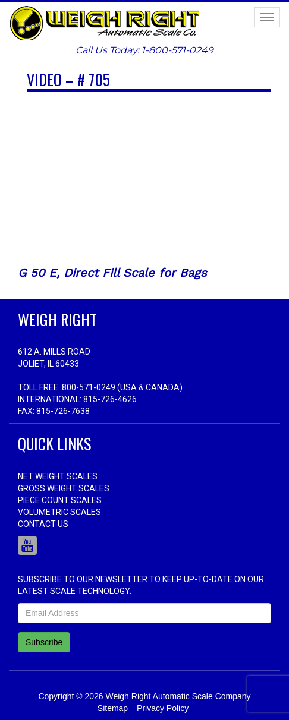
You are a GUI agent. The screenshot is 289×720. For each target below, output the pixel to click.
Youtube (27, 545)
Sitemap (113, 708)
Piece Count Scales (60, 500)
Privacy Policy (163, 708)
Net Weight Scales (58, 476)
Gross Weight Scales (63, 488)
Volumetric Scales (59, 512)
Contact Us (43, 524)
